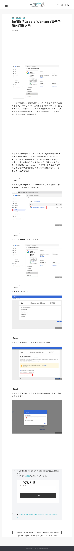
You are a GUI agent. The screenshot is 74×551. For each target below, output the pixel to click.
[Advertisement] (37, 46)
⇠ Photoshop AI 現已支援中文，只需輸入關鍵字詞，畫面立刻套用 (37, 533)
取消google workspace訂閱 (38, 514)
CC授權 (27, 476)
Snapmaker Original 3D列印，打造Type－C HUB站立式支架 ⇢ (37, 536)
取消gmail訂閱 (24, 514)
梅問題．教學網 (37, 5)
